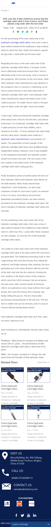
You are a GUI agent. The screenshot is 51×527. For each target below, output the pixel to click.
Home (4, 10)
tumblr (36, 31)
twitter (22, 31)
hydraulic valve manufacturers (15, 139)
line (18, 31)
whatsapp (27, 31)
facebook (13, 31)
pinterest (31, 31)
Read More (43, 362)
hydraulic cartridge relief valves (15, 42)
